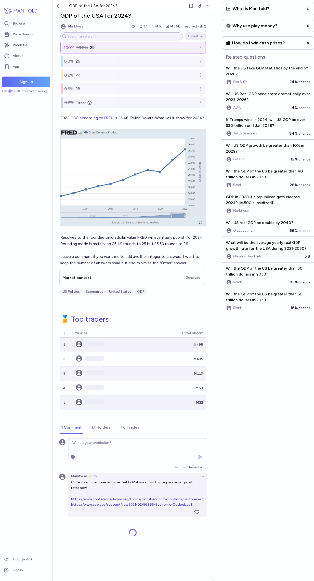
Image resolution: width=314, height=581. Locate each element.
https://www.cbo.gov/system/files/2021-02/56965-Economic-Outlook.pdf (131, 504)
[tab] (71, 428)
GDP (140, 292)
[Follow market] (191, 6)
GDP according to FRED (92, 118)
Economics (94, 292)
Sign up (26, 81)
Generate (193, 278)
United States (120, 292)
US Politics (71, 292)
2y (95, 476)
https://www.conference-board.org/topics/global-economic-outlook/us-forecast (137, 499)
